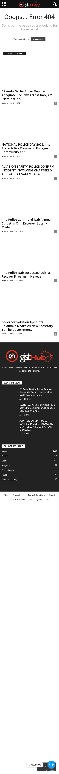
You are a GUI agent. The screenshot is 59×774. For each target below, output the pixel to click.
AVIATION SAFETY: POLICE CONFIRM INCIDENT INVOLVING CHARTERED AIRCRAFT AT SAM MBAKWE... (28, 170)
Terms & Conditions (36, 495)
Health (5, 475)
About (6, 495)
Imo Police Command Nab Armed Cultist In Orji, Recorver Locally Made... (26, 223)
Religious (6, 465)
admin (5, 103)
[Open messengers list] (51, 765)
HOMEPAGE (38, 39)
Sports (5, 461)
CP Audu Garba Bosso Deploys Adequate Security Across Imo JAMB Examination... (28, 95)
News (4, 451)
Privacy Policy (18, 495)
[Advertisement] (29, 638)
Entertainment (8, 470)
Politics (5, 456)
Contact (51, 495)
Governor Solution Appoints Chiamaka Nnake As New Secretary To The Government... (27, 326)
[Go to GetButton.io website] (51, 771)
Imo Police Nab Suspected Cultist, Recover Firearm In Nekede (26, 275)
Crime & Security (9, 479)
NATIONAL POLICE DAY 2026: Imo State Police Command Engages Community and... (26, 148)
